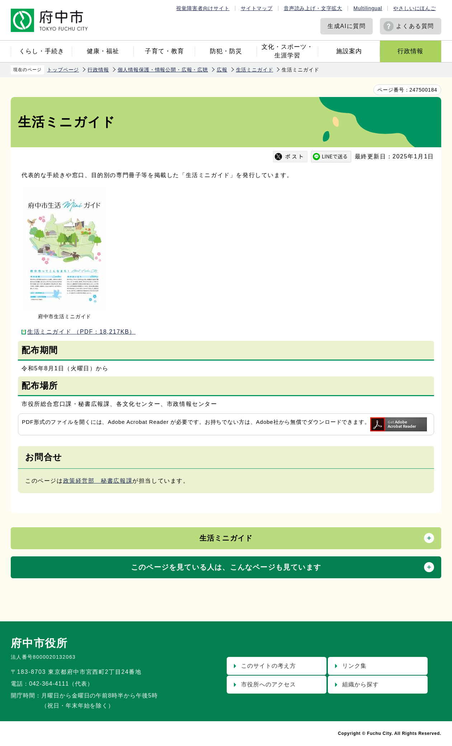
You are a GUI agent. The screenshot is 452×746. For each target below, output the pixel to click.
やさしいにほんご (414, 8)
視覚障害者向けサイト (202, 8)
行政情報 (410, 51)
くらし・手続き (41, 51)
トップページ (63, 70)
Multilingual (367, 8)
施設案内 (349, 51)
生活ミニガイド (254, 70)
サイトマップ (257, 8)
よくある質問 (415, 26)
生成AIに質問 (347, 26)
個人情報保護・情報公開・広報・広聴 (163, 70)
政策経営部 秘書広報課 (98, 481)
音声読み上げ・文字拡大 (313, 8)
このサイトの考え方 (268, 666)
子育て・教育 (164, 51)
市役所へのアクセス (268, 684)
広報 (222, 70)
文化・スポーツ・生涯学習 (287, 51)
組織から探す (360, 684)
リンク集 (354, 666)
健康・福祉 (103, 51)
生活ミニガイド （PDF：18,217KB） (81, 332)
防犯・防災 (226, 51)
